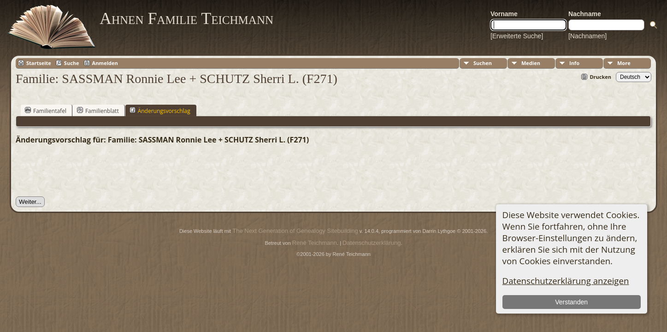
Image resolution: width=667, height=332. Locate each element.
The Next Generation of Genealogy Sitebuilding (295, 230)
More (624, 62)
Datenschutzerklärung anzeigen (565, 280)
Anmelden (105, 62)
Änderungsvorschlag (160, 111)
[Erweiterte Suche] (516, 36)
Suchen (482, 62)
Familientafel (45, 111)
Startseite (38, 62)
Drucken (600, 76)
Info (574, 62)
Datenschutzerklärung (371, 242)
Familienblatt (98, 111)
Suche (71, 62)
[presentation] (86, 171)
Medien (530, 62)
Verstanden (571, 302)
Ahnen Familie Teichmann (186, 18)
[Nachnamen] (587, 36)
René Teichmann (314, 242)
